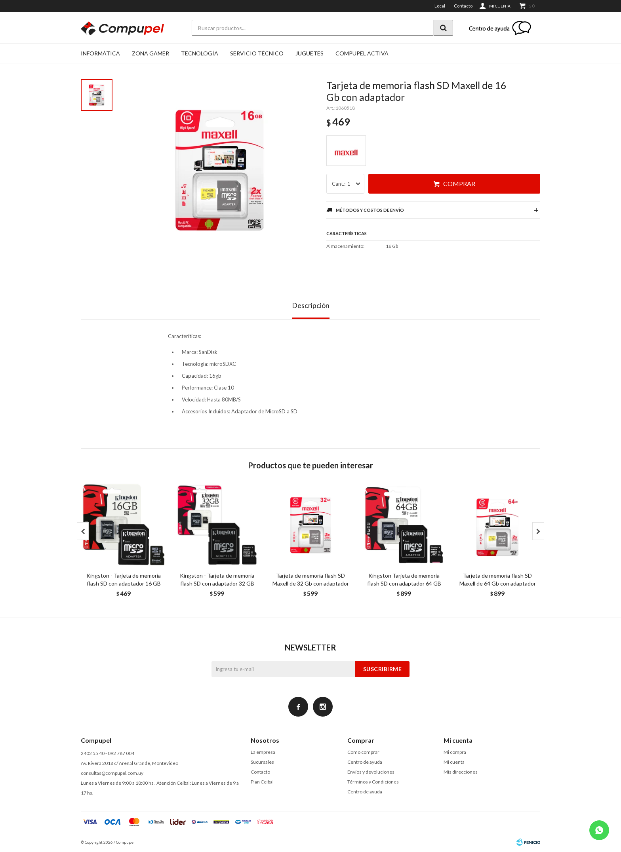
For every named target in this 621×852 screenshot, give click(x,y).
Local (439, 5)
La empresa (263, 752)
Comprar (459, 183)
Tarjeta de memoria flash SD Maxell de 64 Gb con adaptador (497, 579)
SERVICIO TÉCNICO (257, 53)
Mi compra (455, 752)
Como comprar (363, 752)
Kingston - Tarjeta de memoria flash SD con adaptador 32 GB (217, 579)
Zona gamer (150, 53)
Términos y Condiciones (373, 782)
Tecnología (199, 53)
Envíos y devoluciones (370, 772)
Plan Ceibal (262, 782)
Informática (100, 53)
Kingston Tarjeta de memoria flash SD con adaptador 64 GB (404, 579)
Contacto (463, 5)
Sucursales (262, 762)
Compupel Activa (362, 53)
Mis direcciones (461, 772)
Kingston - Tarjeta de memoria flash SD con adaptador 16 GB (123, 579)
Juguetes (309, 53)
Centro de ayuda (364, 762)
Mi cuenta (454, 762)
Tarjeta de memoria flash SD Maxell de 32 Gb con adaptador (310, 579)
